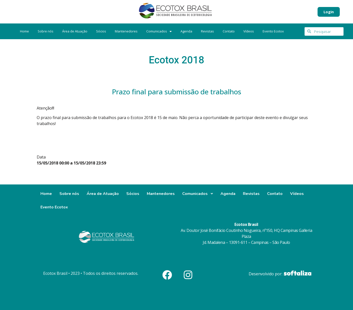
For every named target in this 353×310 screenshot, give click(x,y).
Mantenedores (126, 31)
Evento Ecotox (273, 31)
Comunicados (159, 31)
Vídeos (248, 31)
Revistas (207, 31)
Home (24, 31)
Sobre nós (45, 31)
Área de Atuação (74, 31)
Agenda (186, 31)
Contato (229, 31)
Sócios (101, 31)
